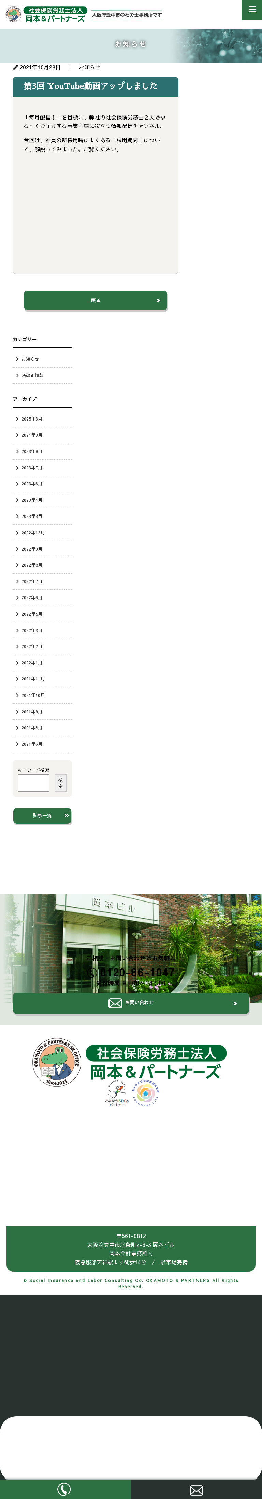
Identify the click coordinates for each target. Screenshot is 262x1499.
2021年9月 (31, 711)
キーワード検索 (33, 770)
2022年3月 (31, 630)
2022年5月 (31, 614)
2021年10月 (33, 695)
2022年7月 (31, 581)
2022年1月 (31, 662)
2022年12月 (33, 532)
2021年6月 (31, 744)
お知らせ (30, 359)
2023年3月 (31, 516)
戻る (95, 300)
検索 (60, 782)
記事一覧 (42, 815)
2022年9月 (31, 549)
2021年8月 (31, 727)
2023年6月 (31, 483)
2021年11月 (33, 679)
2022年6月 (31, 597)
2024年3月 (31, 435)
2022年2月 (31, 646)
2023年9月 (31, 451)
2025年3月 (31, 419)
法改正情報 (32, 375)
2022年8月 (31, 565)
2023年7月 (31, 467)
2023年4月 (31, 500)
